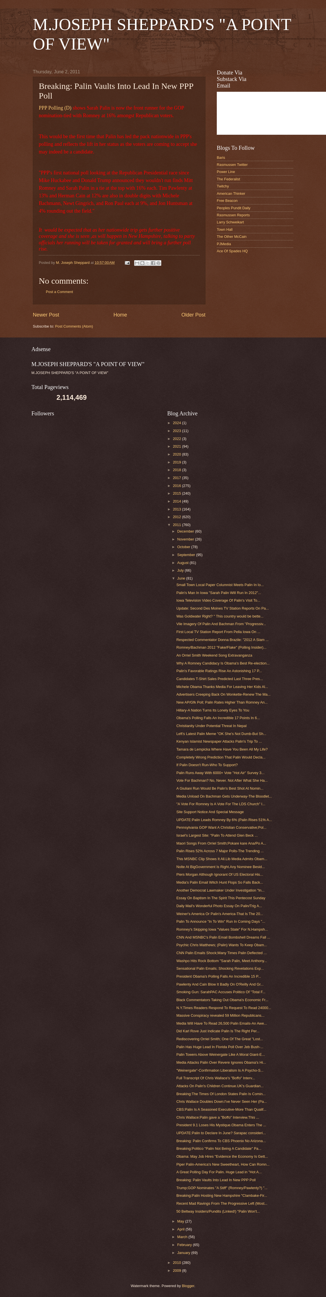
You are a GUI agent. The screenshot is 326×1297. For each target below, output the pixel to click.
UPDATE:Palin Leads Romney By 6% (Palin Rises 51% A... (224, 820)
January (184, 1253)
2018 (177, 470)
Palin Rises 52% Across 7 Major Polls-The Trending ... (219, 851)
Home (120, 315)
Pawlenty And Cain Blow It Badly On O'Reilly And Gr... (219, 984)
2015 (177, 493)
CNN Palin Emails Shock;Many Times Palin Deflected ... (221, 953)
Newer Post (46, 315)
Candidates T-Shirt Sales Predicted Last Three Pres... (219, 679)
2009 (177, 1270)
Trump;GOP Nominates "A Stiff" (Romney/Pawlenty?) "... (221, 1188)
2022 (177, 439)
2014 (177, 501)
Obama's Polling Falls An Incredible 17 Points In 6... (218, 718)
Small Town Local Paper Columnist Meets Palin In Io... (220, 585)
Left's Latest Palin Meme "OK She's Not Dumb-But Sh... (221, 734)
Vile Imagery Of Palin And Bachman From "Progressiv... (221, 624)
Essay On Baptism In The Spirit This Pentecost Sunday (220, 898)
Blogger (188, 1286)
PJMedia (224, 244)
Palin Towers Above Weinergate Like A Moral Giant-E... (220, 1054)
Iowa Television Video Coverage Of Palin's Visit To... (218, 600)
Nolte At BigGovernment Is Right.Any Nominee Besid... (220, 867)
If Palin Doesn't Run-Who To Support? (207, 765)
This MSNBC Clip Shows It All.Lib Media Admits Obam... (221, 859)
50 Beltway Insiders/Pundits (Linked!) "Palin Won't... (218, 1211)
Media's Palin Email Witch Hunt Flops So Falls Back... (219, 882)
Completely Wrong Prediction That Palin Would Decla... (220, 757)
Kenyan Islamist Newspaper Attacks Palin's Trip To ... (219, 741)
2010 (177, 1262)
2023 (177, 431)
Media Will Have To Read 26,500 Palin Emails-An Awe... (221, 1023)
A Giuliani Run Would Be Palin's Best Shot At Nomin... (219, 788)
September (186, 555)
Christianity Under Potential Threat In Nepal (211, 726)
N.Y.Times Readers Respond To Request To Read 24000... (223, 1008)
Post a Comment (59, 292)
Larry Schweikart (230, 222)
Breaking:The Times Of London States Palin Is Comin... (221, 1094)
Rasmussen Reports (233, 215)
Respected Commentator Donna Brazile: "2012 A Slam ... (222, 640)
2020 (177, 454)
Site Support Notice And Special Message (210, 812)
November (186, 539)
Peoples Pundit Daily (233, 208)
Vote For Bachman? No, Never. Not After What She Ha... (222, 780)
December (186, 531)
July (181, 570)
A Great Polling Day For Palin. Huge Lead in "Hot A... (219, 1172)
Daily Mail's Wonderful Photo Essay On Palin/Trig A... (219, 906)
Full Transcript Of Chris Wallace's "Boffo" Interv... (215, 1078)
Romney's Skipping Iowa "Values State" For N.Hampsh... (222, 929)
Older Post (193, 315)
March (182, 1237)
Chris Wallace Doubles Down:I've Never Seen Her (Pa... (221, 1101)
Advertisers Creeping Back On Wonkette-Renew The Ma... (223, 694)
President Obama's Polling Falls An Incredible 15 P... (218, 976)
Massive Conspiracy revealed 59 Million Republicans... (220, 1015)
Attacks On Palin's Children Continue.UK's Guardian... (219, 1086)
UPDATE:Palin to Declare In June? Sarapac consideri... (221, 1133)
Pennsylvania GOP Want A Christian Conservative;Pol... (221, 827)
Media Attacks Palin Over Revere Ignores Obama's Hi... (221, 1062)
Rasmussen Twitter (232, 165)
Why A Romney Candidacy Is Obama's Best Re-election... (222, 663)
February (185, 1245)
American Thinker (231, 193)
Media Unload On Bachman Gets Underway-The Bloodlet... (224, 796)
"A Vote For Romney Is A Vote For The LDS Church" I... (220, 804)
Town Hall (225, 229)
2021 (177, 446)
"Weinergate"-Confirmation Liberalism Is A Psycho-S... (219, 1070)
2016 (177, 486)
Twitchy (223, 186)
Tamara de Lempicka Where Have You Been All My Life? (222, 749)
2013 (177, 509)
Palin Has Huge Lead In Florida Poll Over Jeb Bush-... (219, 1047)
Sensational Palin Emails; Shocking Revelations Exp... (220, 968)
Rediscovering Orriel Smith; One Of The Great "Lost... (219, 1039)
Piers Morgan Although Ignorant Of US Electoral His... (219, 874)
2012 (177, 517)
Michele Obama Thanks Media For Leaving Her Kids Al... (222, 687)
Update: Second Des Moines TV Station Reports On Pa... (222, 608)
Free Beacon (227, 200)
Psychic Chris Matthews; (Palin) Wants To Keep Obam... (221, 945)
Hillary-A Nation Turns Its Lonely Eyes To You (212, 710)
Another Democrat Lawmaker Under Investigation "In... (220, 890)
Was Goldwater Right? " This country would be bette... (219, 616)
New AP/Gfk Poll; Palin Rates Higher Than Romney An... (222, 702)
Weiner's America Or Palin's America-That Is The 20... (219, 914)
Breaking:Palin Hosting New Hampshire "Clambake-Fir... (221, 1195)
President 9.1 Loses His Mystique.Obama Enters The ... (221, 1125)
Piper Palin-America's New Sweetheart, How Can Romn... (222, 1164)
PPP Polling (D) (55, 108)
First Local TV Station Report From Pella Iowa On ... (218, 632)
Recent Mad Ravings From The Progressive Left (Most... (221, 1203)
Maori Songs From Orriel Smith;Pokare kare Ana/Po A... (221, 843)
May (181, 1221)
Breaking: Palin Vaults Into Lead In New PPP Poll (216, 1180)
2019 (177, 462)
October (184, 547)
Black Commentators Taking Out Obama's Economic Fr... (222, 1000)
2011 (177, 525)
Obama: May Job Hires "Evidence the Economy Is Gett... (222, 1156)
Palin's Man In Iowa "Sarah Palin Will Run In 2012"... (218, 593)
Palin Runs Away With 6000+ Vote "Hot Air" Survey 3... (220, 773)
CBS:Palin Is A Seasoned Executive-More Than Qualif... (221, 1109)
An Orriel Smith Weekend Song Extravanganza (214, 655)
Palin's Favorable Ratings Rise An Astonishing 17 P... (219, 671)
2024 (177, 423)
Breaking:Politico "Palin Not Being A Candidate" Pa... (218, 1148)
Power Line (226, 172)
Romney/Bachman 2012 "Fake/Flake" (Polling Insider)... (221, 647)
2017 (177, 478)
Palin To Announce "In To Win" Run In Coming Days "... (220, 921)
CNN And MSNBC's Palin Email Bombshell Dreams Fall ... (223, 937)
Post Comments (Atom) (74, 326)
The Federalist (228, 179)
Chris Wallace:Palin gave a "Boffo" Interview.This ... (217, 1117)
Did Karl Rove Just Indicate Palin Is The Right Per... (217, 1031)
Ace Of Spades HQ (232, 251)
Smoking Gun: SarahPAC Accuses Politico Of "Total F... (220, 992)
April (181, 1229)
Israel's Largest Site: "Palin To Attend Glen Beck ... (217, 835)
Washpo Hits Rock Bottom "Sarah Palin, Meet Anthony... (221, 961)
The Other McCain (231, 236)
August (183, 563)
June (181, 578)
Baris (221, 157)
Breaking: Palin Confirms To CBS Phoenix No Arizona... (221, 1141)
